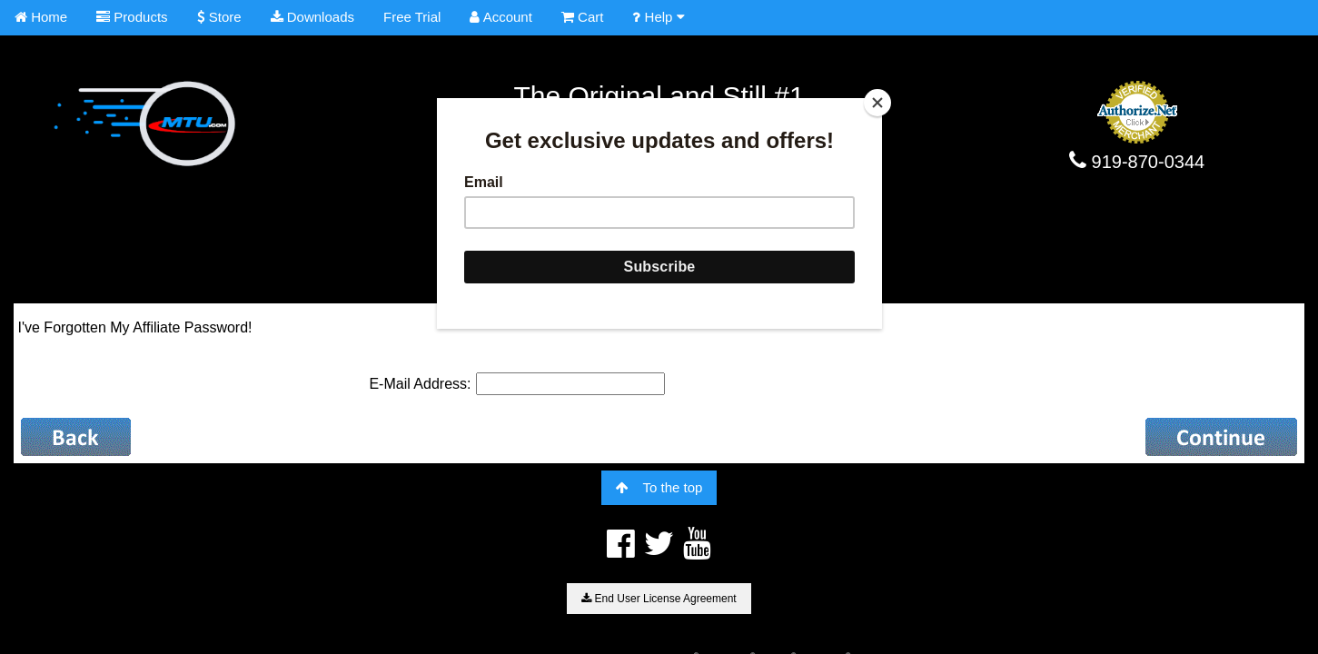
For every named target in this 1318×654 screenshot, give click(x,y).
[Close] (877, 102)
